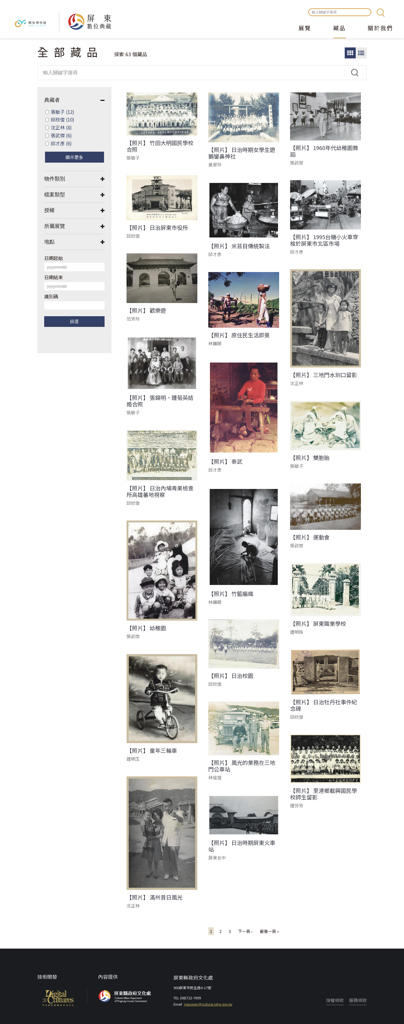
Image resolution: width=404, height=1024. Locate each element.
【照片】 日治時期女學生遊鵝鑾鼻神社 (241, 153)
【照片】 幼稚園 (146, 628)
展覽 (305, 28)
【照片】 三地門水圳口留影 (323, 375)
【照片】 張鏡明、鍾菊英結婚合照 (160, 401)
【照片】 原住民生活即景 (239, 335)
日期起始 (53, 257)
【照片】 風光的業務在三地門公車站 (241, 766)
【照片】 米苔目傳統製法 (239, 246)
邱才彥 (61, 143)
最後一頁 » (269, 931)
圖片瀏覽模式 (350, 52)
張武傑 (61, 135)
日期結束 (53, 277)
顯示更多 (74, 157)
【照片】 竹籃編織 (230, 593)
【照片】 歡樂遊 (146, 310)
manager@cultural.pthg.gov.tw (208, 1004)
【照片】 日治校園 (230, 675)
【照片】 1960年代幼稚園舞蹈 (324, 151)
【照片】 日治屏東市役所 (157, 227)
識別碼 (51, 296)
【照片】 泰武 (225, 461)
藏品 (339, 28)
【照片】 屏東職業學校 (318, 623)
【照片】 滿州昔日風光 (155, 897)
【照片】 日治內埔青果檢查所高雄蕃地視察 (160, 491)
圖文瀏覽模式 (361, 52)
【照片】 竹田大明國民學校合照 (160, 146)
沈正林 (61, 127)
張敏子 (62, 111)
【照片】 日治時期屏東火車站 (241, 846)
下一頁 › (245, 931)
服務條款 (358, 1000)
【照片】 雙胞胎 (310, 457)
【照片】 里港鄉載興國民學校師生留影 (323, 793)
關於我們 (380, 28)
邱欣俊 (62, 119)
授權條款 (335, 1000)
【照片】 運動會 (310, 537)
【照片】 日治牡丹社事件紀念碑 (323, 705)
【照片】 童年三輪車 (152, 750)
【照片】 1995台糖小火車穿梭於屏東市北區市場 (324, 240)
